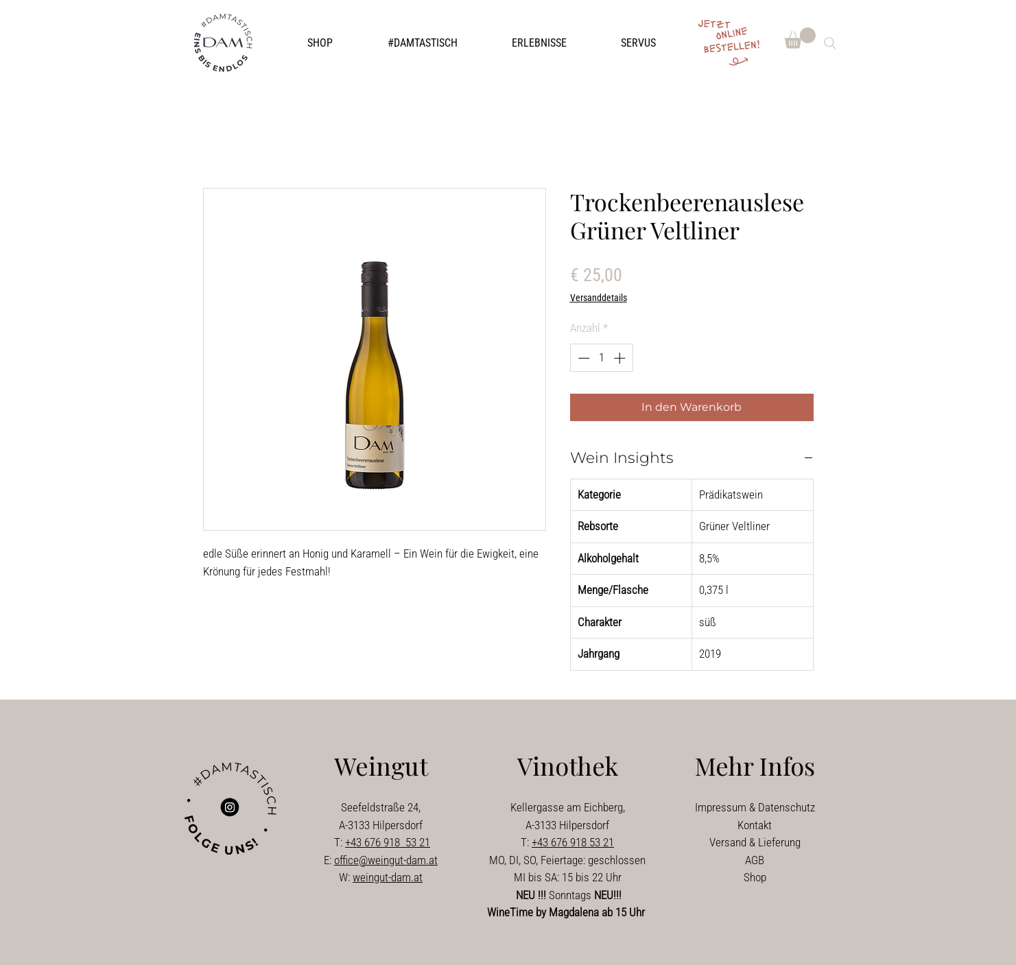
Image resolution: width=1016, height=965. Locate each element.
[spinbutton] (601, 358)
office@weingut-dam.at (386, 860)
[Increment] (621, 358)
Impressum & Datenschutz (755, 807)
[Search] (830, 43)
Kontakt (754, 825)
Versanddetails (598, 297)
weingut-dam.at (388, 877)
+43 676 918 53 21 (387, 842)
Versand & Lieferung (755, 842)
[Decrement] (582, 358)
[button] (422, 43)
